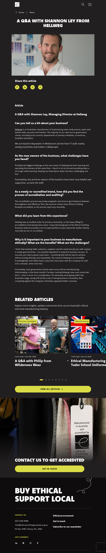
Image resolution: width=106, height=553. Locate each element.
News (32, 12)
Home (19, 12)
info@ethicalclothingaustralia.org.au (31, 525)
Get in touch (59, 521)
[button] (41, 379)
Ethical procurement (63, 515)
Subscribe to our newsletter (67, 526)
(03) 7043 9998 (21, 521)
